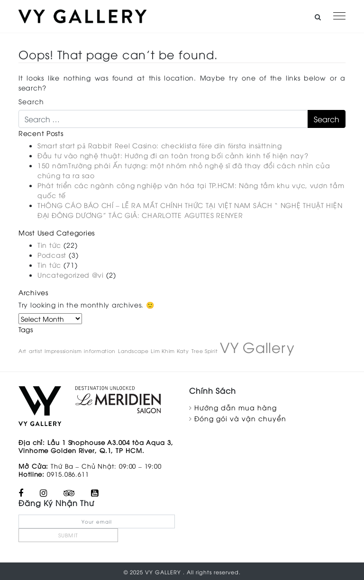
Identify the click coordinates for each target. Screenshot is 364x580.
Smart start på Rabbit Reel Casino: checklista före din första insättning (159, 145)
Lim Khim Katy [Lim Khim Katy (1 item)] (170, 350)
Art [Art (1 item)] (22, 350)
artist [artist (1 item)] (35, 350)
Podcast (51, 254)
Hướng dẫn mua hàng (235, 407)
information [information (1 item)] (100, 350)
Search (31, 101)
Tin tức (49, 244)
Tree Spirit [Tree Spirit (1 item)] (204, 350)
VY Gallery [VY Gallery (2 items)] (257, 346)
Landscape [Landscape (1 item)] (133, 350)
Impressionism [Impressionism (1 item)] (63, 350)
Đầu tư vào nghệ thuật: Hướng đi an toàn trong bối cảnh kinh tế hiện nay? (172, 155)
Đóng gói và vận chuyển (240, 418)
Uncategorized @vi (70, 274)
